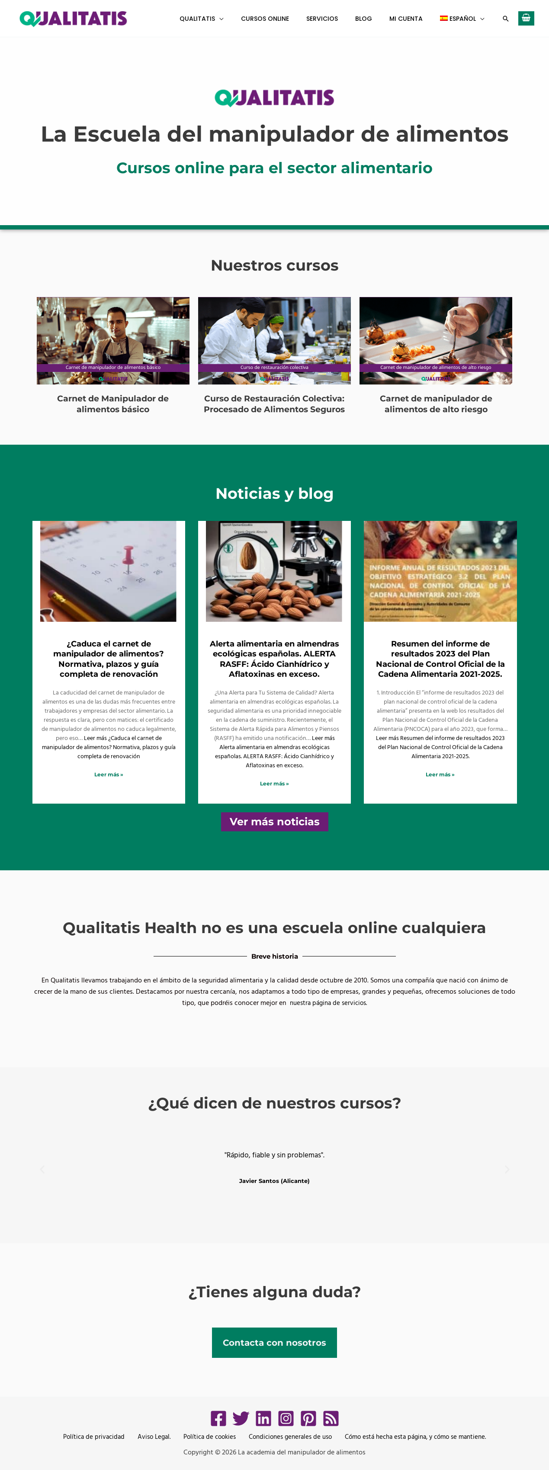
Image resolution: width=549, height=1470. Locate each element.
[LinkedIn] (263, 1418)
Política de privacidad (93, 1436)
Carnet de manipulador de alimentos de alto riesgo (436, 403)
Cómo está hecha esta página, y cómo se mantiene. (411, 1436)
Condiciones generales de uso (282, 1436)
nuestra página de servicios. (328, 1003)
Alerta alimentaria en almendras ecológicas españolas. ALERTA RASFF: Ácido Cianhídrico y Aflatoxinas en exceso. (274, 658)
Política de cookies (203, 1436)
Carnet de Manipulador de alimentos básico (113, 403)
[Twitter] (241, 1418)
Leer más (109, 746)
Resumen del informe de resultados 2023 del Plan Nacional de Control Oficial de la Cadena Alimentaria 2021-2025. (440, 658)
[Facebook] (218, 1418)
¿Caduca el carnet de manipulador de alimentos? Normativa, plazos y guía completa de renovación (108, 658)
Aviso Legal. (150, 1436)
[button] (248, 18)
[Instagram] (286, 1418)
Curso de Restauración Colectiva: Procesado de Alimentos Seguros (274, 403)
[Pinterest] (308, 1418)
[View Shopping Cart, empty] (526, 18)
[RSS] (331, 1418)
